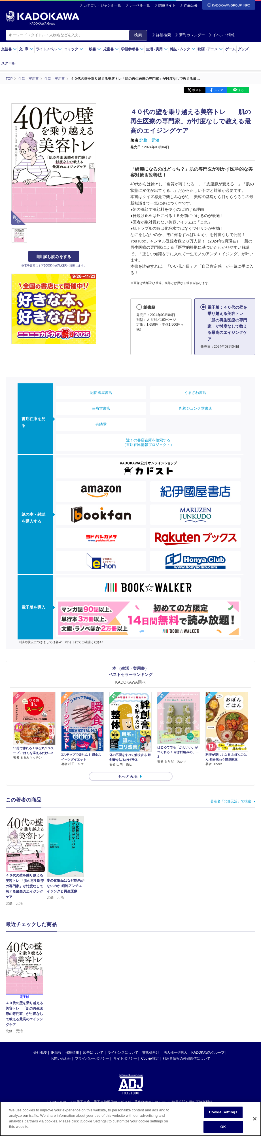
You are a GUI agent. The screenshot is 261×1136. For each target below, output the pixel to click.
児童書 (111, 49)
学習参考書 (132, 49)
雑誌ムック (182, 49)
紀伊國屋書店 (101, 392)
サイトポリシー (125, 1058)
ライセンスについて (123, 1053)
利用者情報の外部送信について (186, 1058)
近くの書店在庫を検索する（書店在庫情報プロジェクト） (148, 442)
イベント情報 (222, 35)
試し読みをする (54, 256)
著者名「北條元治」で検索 (230, 801)
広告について (93, 1053)
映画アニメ (210, 49)
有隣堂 (101, 424)
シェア (218, 90)
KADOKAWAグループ (207, 1053)
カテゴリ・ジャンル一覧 (102, 5)
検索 (138, 35)
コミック (73, 49)
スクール (8, 63)
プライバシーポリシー (92, 1058)
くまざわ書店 (195, 392)
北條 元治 (149, 140)
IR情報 (56, 1053)
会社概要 (40, 1053)
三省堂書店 (101, 408)
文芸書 (9, 49)
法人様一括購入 (175, 1053)
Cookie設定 (149, 1058)
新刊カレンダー (190, 35)
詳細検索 (161, 35)
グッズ (243, 49)
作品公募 (191, 5)
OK (223, 1127)
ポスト (196, 90)
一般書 (93, 49)
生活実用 (157, 49)
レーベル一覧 (140, 5)
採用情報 (72, 1053)
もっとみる (128, 776)
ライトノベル (49, 49)
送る (240, 90)
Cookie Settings (223, 1113)
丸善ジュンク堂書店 (195, 408)
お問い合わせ (61, 1058)
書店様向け (150, 1053)
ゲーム (230, 49)
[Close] (255, 1119)
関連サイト (166, 5)
